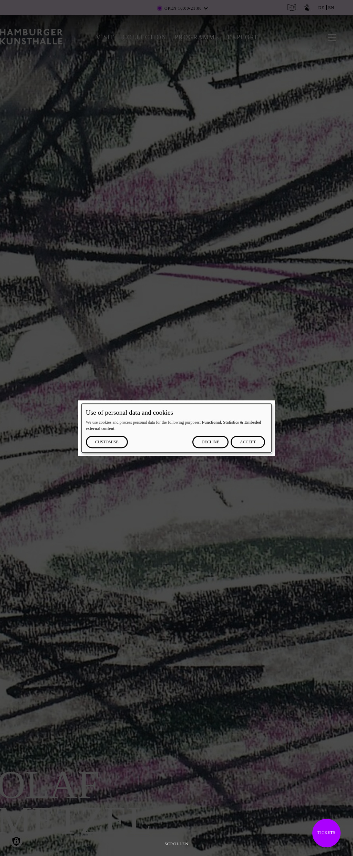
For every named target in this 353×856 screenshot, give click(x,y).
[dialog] (176, 428)
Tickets (326, 832)
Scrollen (176, 844)
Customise (107, 442)
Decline (210, 442)
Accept (248, 442)
